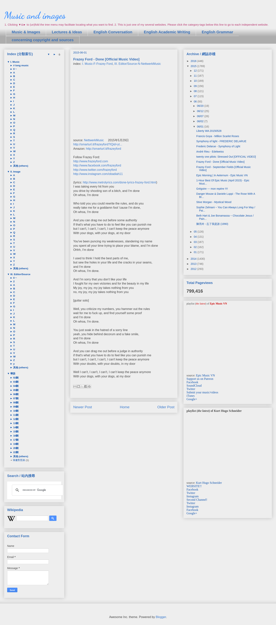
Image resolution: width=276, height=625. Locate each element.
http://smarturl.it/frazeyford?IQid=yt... (97, 144)
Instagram (193, 496)
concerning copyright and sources (43, 40)
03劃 (15, 381)
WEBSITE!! (194, 486)
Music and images (35, 15)
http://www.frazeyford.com (90, 161)
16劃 (15, 435)
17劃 (15, 439)
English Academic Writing (167, 32)
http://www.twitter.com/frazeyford (95, 169)
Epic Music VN (205, 375)
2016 (194, 61)
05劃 (15, 390)
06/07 (200, 116)
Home (125, 407)
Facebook (192, 382)
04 (195, 236)
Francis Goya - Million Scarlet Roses (217, 136)
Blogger (161, 617)
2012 (194, 268)
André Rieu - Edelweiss (210, 151)
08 (195, 91)
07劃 (15, 398)
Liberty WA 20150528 (208, 130)
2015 (194, 66)
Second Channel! (197, 499)
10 (195, 80)
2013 (194, 263)
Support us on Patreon (200, 378)
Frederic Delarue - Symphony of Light (218, 146)
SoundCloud (194, 385)
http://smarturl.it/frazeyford (103, 148)
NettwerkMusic (94, 140)
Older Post (165, 407)
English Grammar (217, 32)
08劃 (15, 402)
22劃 (15, 452)
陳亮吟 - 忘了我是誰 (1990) (212, 223)
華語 (12, 373)
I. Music (15, 61)
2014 (194, 258)
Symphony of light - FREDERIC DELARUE (221, 141)
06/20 (200, 105)
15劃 (15, 431)
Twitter (191, 389)
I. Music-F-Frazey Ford (97, 63)
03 (195, 241)
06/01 (200, 126)
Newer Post (82, 407)
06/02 (200, 121)
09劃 (15, 406)
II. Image (15, 171)
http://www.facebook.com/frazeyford (97, 165)
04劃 (15, 386)
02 (195, 247)
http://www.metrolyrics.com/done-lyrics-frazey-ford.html (119, 182)
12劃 (15, 419)
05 (195, 231)
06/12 (200, 111)
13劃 (15, 423)
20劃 (15, 448)
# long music (20, 65)
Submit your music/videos (202, 392)
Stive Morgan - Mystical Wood (213, 202)
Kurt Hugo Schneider (209, 482)
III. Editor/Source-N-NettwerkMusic (137, 63)
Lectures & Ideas (67, 32)
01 (195, 252)
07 (195, 96)
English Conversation (112, 32)
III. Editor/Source (20, 274)
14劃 (15, 427)
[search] (37, 490)
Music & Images (26, 32)
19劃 (15, 444)
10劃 (15, 410)
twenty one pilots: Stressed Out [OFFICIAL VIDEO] (226, 156)
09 (195, 86)
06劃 (15, 394)
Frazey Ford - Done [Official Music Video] (220, 161)
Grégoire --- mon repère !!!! (212, 188)
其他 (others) (20, 165)
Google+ (192, 399)
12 (195, 70)
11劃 (15, 415)
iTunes (191, 395)
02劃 (15, 377)
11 (195, 75)
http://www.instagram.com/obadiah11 (98, 174)
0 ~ (14, 69)
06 (195, 101)
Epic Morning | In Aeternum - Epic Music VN (222, 175)
